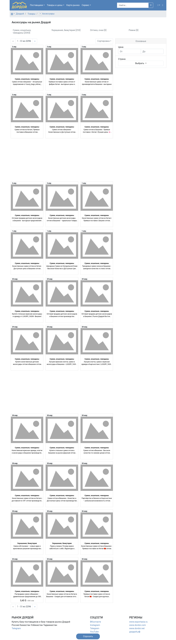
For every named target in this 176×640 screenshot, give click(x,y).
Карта (73, 5)
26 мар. (85, 511)
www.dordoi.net (137, 628)
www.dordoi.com (137, 625)
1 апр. (84, 183)
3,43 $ (27, 600)
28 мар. (50, 327)
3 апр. (14, 47)
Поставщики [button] (36, 5)
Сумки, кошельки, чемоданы (27, 79)
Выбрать (140, 63)
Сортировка (103, 41)
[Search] (132, 5)
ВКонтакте (95, 621)
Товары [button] (55, 5)
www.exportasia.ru (138, 621)
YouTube (94, 631)
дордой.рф (134, 631)
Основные (140, 41)
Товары (31, 14)
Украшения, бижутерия (27, 543)
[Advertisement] (62, 160)
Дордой (20, 13)
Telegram (16, 628)
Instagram (95, 625)
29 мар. (50, 279)
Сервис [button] (85, 5)
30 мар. (15, 279)
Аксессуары (48, 13)
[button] (158, 5)
